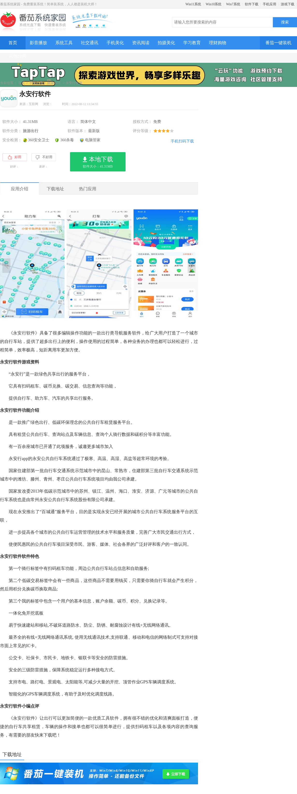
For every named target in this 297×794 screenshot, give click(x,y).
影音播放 (38, 42)
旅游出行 (54, 83)
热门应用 (87, 188)
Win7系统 (233, 4)
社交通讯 (89, 42)
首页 (12, 42)
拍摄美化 (166, 42)
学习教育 (192, 42)
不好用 (43, 157)
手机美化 (115, 42)
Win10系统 (214, 4)
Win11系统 (193, 4)
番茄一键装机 (280, 40)
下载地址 (55, 188)
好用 (14, 157)
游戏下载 (287, 4)
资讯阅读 (140, 42)
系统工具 (64, 42)
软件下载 (251, 4)
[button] (97, 313)
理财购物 (217, 42)
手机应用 (269, 4)
